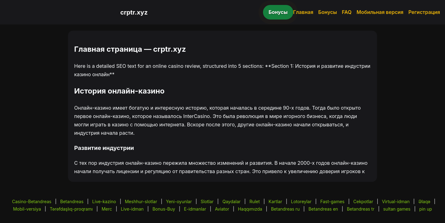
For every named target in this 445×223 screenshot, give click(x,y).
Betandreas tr (360, 209)
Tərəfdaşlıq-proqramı (71, 209)
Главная (303, 12)
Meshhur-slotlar (141, 201)
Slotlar (207, 201)
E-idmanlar (195, 209)
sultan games (396, 209)
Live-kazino (104, 201)
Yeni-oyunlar (179, 201)
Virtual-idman (395, 201)
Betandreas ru (285, 209)
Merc (107, 209)
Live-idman (132, 209)
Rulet (254, 201)
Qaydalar (231, 201)
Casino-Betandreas (31, 201)
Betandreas (71, 201)
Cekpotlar (363, 201)
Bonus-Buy (163, 209)
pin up (425, 209)
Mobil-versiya (27, 209)
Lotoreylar (301, 201)
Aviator (222, 209)
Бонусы (278, 12)
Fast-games (332, 201)
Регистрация (424, 12)
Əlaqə (424, 201)
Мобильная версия (380, 12)
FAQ (346, 12)
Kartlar (275, 201)
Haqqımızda (250, 209)
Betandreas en (323, 209)
